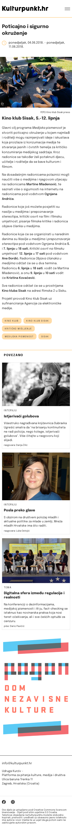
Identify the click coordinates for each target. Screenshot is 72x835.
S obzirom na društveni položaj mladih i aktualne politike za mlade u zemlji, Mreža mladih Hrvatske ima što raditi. (33, 522)
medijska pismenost (19, 337)
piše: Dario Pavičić (14, 626)
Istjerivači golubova (21, 416)
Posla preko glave (19, 510)
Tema (7, 588)
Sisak (45, 337)
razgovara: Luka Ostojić (17, 531)
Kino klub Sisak (37, 321)
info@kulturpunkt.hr (17, 763)
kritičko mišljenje (18, 329)
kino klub (12, 321)
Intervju (10, 411)
